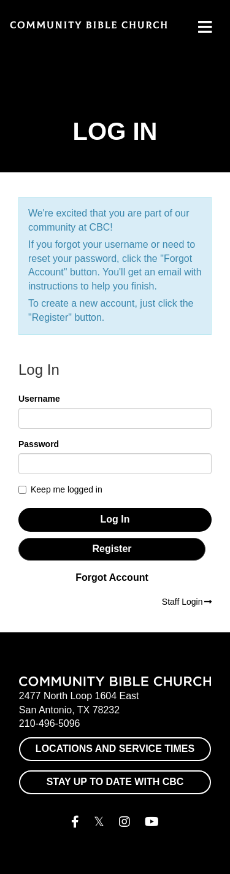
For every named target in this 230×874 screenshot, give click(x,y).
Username (39, 399)
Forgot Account (111, 577)
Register (111, 548)
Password (38, 444)
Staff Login (187, 602)
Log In (115, 519)
